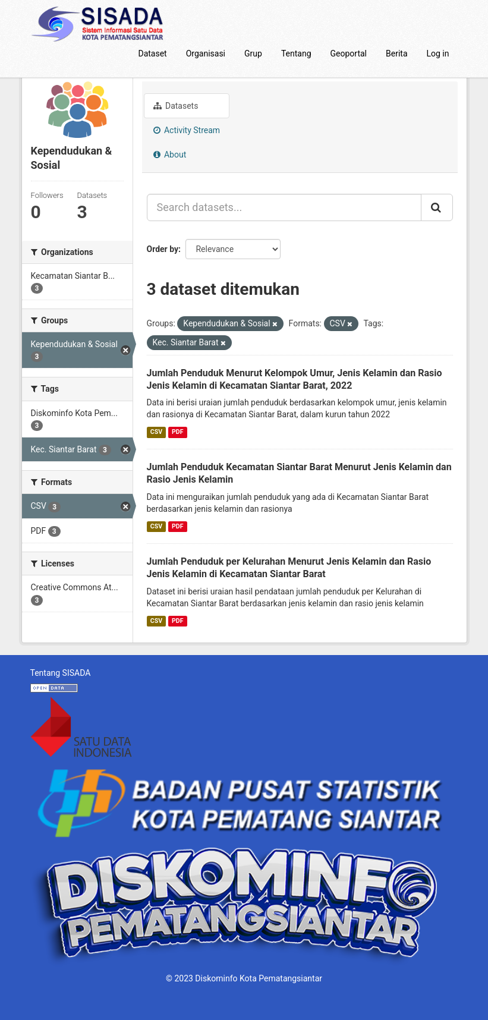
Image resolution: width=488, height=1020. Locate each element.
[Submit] (437, 207)
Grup (253, 53)
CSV (156, 432)
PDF (177, 432)
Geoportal (348, 53)
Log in (438, 53)
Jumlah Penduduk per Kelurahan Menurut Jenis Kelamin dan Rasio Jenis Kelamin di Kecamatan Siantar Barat (289, 568)
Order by (163, 249)
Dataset (152, 53)
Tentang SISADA (60, 673)
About (170, 154)
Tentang (296, 53)
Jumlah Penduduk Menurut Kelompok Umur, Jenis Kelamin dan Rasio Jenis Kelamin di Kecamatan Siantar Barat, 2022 (294, 379)
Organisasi (205, 53)
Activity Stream (187, 130)
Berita (397, 53)
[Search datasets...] (284, 207)
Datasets (176, 106)
